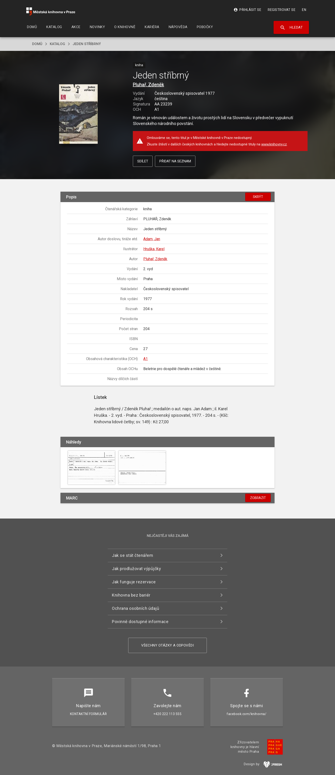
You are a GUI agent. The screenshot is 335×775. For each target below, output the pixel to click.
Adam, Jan (151, 239)
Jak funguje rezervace (134, 581)
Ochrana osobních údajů (135, 608)
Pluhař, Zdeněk (148, 84)
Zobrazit (258, 498)
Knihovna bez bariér (131, 595)
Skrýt (258, 197)
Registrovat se (281, 10)
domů (37, 44)
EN (304, 10)
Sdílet (142, 161)
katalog (57, 44)
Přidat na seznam (175, 161)
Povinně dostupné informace (140, 621)
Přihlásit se (247, 10)
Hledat (291, 27)
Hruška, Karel (153, 249)
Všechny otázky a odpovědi (167, 645)
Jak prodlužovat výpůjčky (136, 568)
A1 (145, 359)
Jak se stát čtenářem (132, 555)
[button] (78, 114)
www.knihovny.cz (274, 144)
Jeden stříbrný (87, 44)
